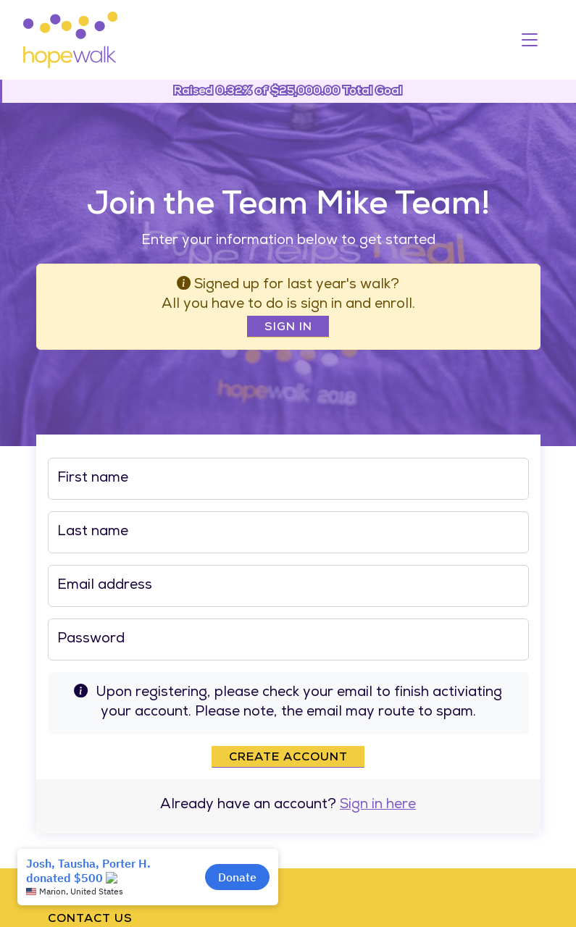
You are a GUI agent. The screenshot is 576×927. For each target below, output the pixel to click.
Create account (288, 758)
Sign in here (378, 806)
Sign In (288, 328)
